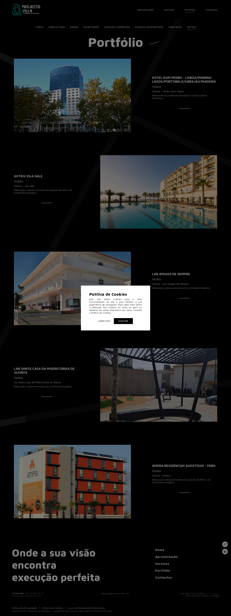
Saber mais (104, 321)
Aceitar (123, 321)
